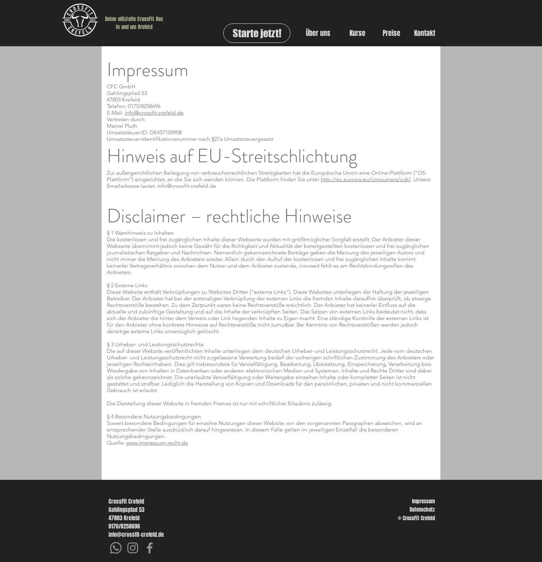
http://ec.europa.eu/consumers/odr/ (366, 179)
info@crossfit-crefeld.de (154, 112)
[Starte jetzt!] (256, 33)
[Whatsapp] (116, 548)
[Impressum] (412, 501)
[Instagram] (132, 548)
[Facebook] (149, 548)
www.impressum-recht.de (157, 442)
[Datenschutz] (412, 509)
